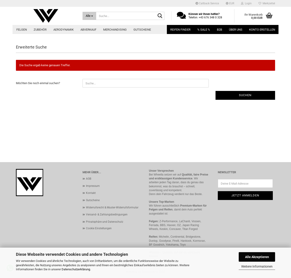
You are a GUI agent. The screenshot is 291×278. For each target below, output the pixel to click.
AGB (88, 178)
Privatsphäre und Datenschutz (104, 221)
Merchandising (115, 29)
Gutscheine (142, 29)
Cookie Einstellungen (99, 228)
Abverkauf (88, 29)
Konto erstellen (262, 29)
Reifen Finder (180, 29)
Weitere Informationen (257, 266)
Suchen (245, 95)
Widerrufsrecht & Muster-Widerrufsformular (112, 207)
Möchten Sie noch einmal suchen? (38, 83)
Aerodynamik (63, 29)
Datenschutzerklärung (76, 269)
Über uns (235, 29)
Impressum (93, 186)
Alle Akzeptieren (257, 257)
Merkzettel (266, 3)
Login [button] (246, 3)
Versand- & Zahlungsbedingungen (107, 214)
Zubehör (40, 29)
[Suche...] (89, 16)
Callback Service (207, 3)
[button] (230, 3)
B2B (219, 29)
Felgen (21, 29)
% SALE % (203, 29)
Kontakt (91, 193)
